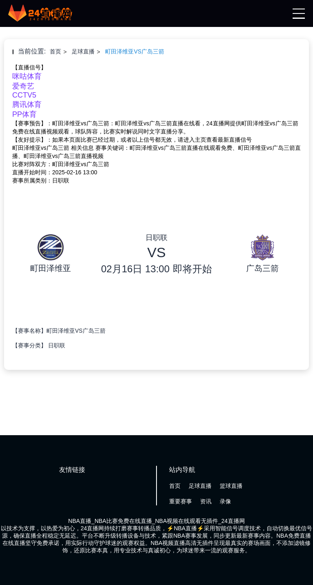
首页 (55, 51)
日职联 (56, 345)
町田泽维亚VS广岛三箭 (134, 51)
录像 (225, 501)
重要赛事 (180, 501)
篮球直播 (231, 486)
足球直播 (83, 51)
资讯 (206, 501)
